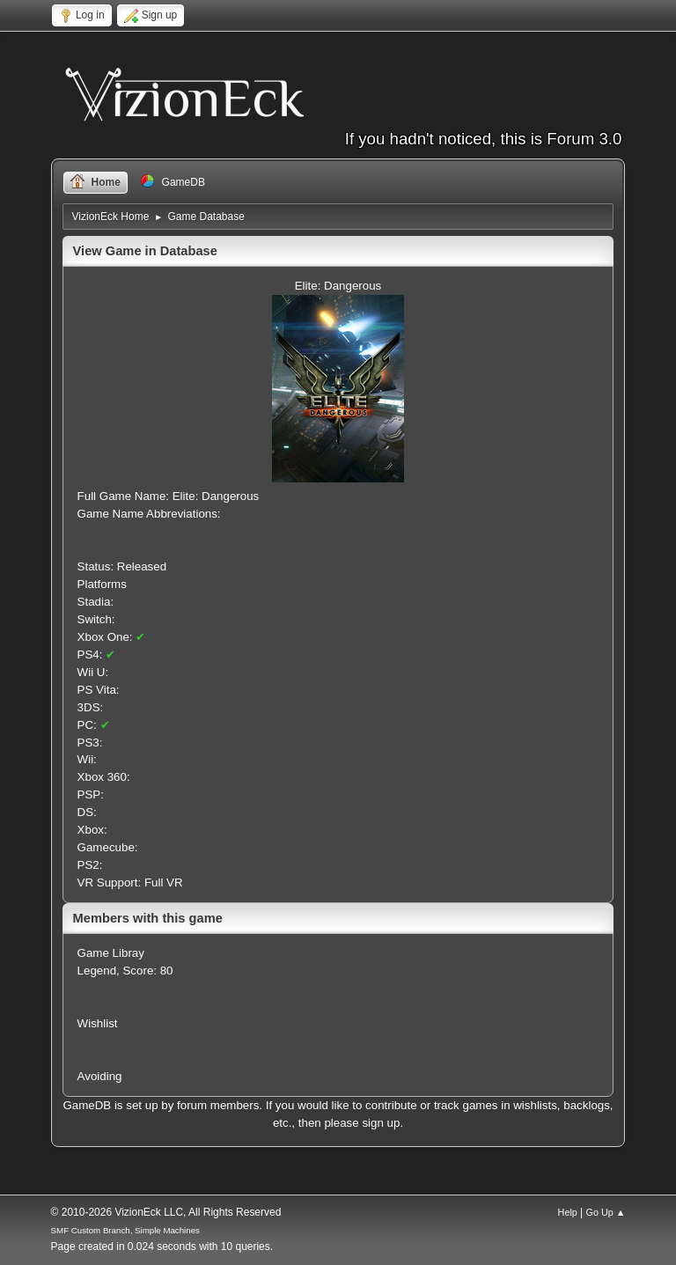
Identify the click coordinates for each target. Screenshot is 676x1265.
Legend (96, 970)
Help (567, 1212)
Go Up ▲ (606, 1212)
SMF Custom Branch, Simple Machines (125, 1230)
